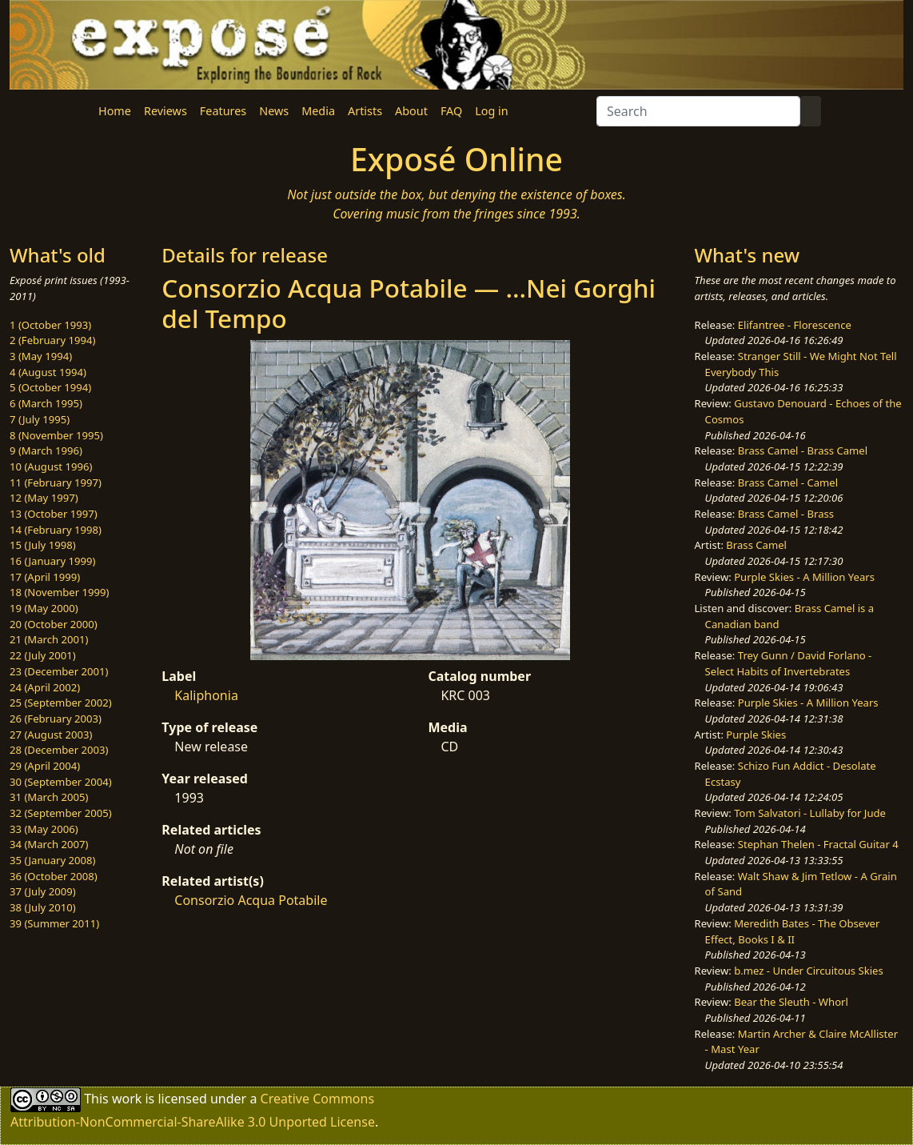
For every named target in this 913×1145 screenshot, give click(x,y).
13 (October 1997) (54, 513)
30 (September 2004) (61, 782)
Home (114, 110)
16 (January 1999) (52, 561)
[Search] (698, 111)
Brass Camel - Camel (788, 482)
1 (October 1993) (50, 325)
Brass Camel (756, 545)
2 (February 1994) (52, 340)
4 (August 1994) (48, 372)
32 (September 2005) (61, 813)
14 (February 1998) (56, 529)
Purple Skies (756, 734)
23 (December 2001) (59, 671)
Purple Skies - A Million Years (804, 577)
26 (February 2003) (56, 718)
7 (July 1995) (40, 419)
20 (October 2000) (54, 624)
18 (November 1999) (60, 592)
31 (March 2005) (49, 797)
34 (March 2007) (49, 844)
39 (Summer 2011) (54, 923)
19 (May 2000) (44, 608)
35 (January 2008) (52, 860)
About (411, 110)
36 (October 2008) (54, 876)
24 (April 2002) (45, 687)
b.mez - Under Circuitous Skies (808, 970)
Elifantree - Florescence (794, 325)
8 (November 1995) (56, 435)
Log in (491, 110)
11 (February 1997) (56, 482)
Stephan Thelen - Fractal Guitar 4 (818, 844)
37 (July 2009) (43, 891)
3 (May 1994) (41, 356)
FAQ (451, 110)
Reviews (165, 110)
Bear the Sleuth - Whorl (791, 1002)
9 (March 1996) (46, 450)
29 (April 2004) (45, 766)
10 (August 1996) (51, 466)
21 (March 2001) (49, 639)
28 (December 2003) (59, 750)
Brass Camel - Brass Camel (802, 450)
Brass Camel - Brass (786, 513)
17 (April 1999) (45, 577)
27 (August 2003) (51, 734)
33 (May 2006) (44, 829)
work (127, 1098)
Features (223, 110)
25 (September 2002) (61, 702)
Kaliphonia (206, 695)
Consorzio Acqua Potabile (250, 900)
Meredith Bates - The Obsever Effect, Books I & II (792, 931)
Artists (365, 110)
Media (318, 110)
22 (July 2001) (43, 655)
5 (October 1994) (50, 387)
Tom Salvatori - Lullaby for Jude (810, 813)
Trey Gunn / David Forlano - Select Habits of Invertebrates (788, 663)
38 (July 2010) (43, 907)
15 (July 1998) (43, 545)
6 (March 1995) (46, 403)
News (274, 110)
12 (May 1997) (44, 497)
